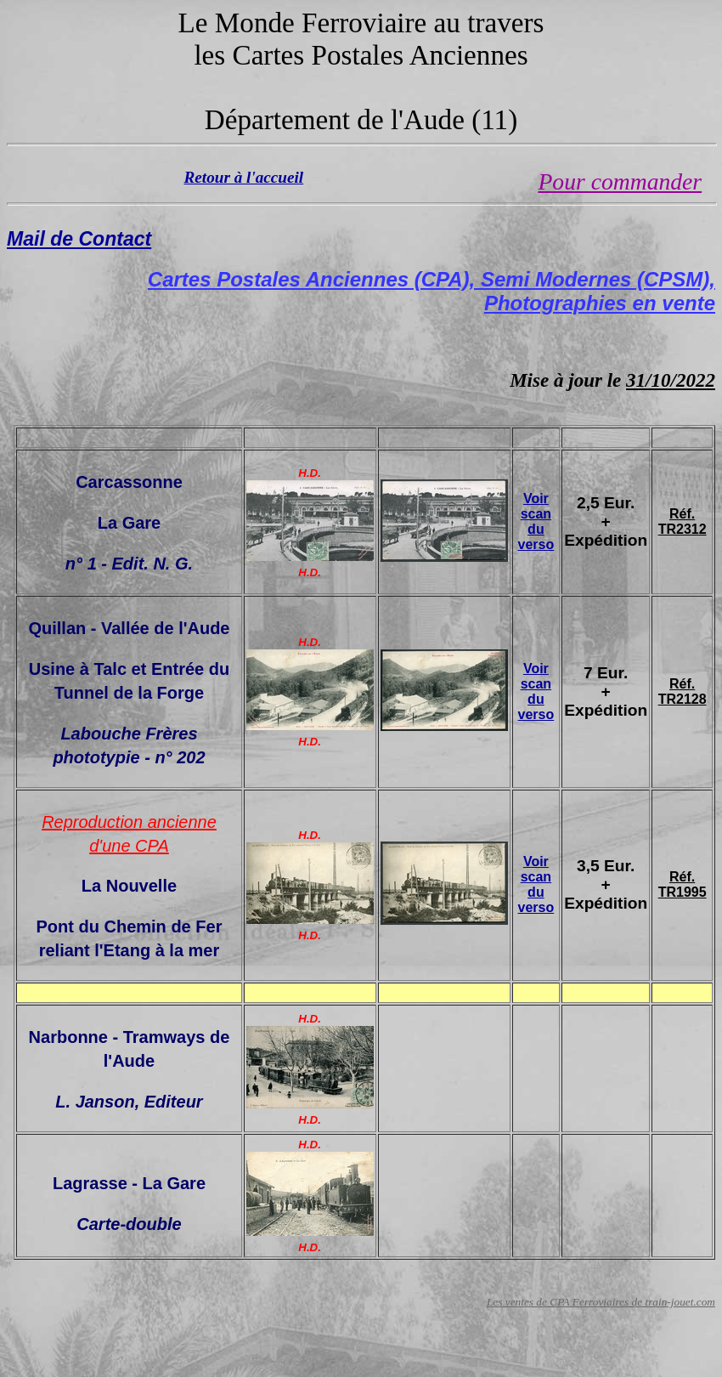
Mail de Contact (79, 239)
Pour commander (620, 181)
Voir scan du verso (536, 521)
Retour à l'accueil (244, 177)
